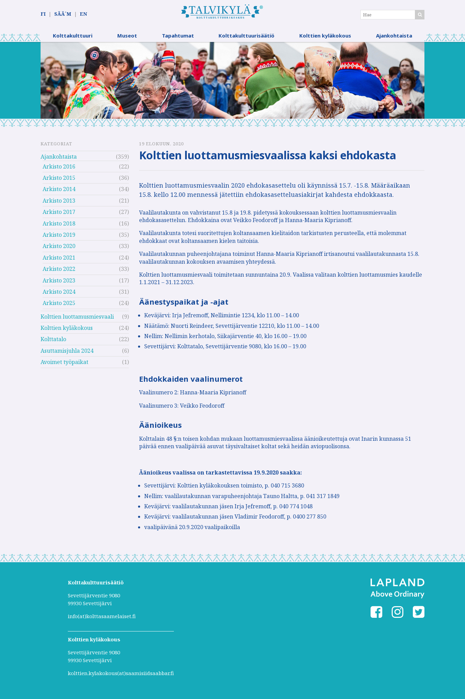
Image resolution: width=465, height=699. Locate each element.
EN (83, 14)
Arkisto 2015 (59, 178)
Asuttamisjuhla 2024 (67, 351)
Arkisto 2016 (59, 167)
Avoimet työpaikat (64, 362)
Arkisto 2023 (59, 281)
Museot (127, 35)
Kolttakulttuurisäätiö (246, 35)
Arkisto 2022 (59, 269)
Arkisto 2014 (59, 189)
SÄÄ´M (62, 14)
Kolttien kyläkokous (325, 35)
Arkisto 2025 (59, 303)
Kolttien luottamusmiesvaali (77, 317)
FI (43, 14)
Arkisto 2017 (59, 212)
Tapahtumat (178, 35)
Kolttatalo (53, 340)
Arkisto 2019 (59, 235)
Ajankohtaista (394, 35)
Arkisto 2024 (59, 292)
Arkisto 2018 (59, 224)
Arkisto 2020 (59, 246)
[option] (232, 80)
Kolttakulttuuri (72, 35)
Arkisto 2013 (59, 201)
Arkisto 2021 (59, 258)
